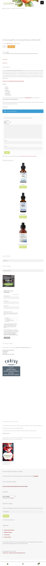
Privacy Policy (7, 534)
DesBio (8, 8)
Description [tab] (5, 59)
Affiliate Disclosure (6, 433)
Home (5, 8)
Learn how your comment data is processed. (28, 156)
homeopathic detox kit (33, 53)
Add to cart (11, 46)
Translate (10, 498)
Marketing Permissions (8, 311)
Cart (35, 563)
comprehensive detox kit (9, 53)
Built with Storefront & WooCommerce (17, 552)
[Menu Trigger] (42, 2)
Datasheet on (13, 81)
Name (5, 140)
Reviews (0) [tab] (5, 63)
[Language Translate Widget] (9, 496)
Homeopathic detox (25, 53)
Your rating (6, 120)
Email (5, 146)
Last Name (6, 306)
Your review (6, 123)
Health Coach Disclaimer (9, 530)
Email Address (7, 296)
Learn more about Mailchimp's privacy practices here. (11, 334)
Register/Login (10, 43)
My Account (7, 564)
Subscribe (6, 516)
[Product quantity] (5, 46)
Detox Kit (19, 53)
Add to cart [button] (23, 187)
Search (23, 564)
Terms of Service (7, 537)
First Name (6, 301)
